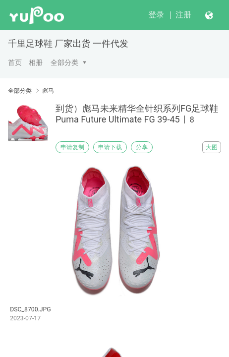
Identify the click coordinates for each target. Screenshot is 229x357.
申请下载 (110, 147)
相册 (36, 62)
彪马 (48, 90)
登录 (156, 14)
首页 (15, 62)
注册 (183, 14)
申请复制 (72, 147)
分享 (142, 147)
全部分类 (64, 62)
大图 (212, 147)
